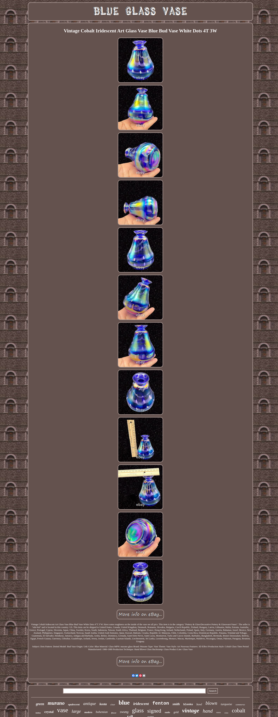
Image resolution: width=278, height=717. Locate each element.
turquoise (226, 704)
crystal (49, 712)
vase (62, 710)
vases (218, 712)
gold (176, 712)
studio (167, 712)
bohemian (102, 712)
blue (124, 702)
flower (113, 713)
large (76, 711)
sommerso (240, 704)
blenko (188, 704)
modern (88, 712)
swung (124, 712)
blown (211, 703)
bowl (199, 704)
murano (56, 703)
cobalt (238, 710)
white (226, 713)
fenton (160, 703)
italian (38, 713)
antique (89, 703)
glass (138, 710)
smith (176, 704)
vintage (190, 710)
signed (154, 711)
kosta (103, 704)
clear (112, 704)
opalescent (74, 704)
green (40, 704)
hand (208, 711)
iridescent (141, 703)
